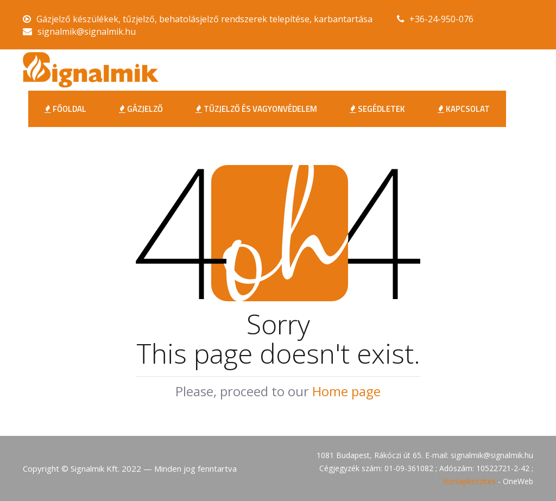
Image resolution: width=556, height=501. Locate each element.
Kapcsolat (464, 109)
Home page (346, 391)
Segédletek (377, 109)
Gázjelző (141, 109)
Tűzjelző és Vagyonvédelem (256, 109)
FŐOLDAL (65, 109)
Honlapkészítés (469, 481)
